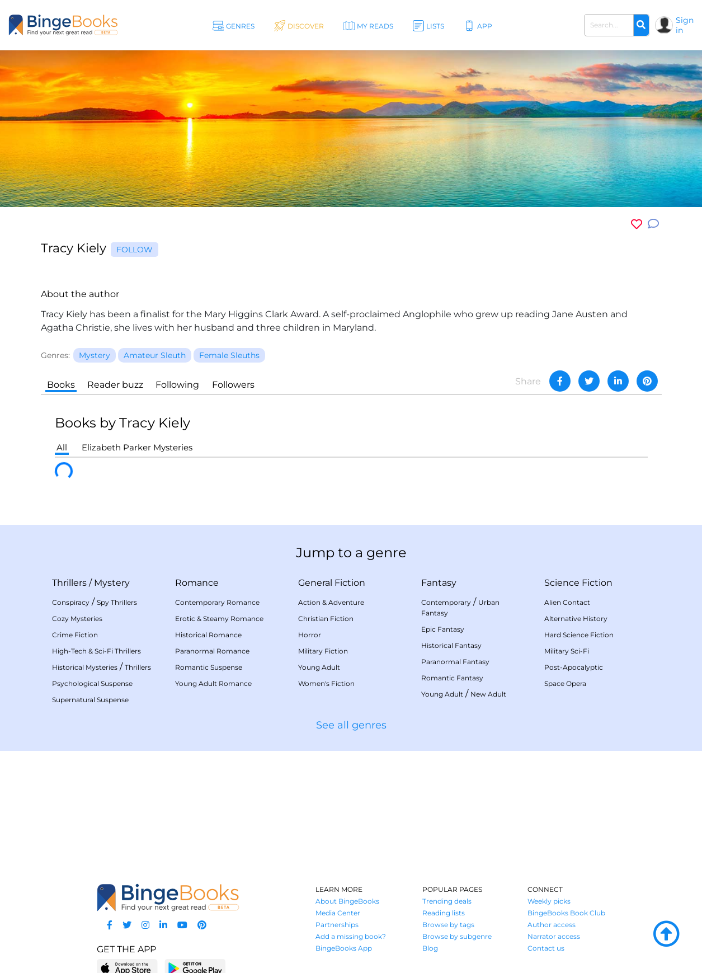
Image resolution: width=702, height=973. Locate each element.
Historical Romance (208, 635)
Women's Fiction (326, 683)
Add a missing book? (350, 936)
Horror (309, 635)
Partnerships (337, 924)
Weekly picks (549, 901)
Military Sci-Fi (566, 651)
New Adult (488, 694)
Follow (134, 250)
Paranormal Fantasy (455, 661)
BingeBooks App (343, 948)
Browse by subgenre (457, 936)
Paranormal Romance (212, 651)
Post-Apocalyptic (573, 667)
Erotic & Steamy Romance (219, 618)
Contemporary (446, 602)
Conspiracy (70, 602)
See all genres (351, 725)
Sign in (685, 25)
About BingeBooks (347, 901)
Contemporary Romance (217, 602)
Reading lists (443, 913)
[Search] (641, 25)
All (61, 447)
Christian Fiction (326, 618)
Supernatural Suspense (90, 699)
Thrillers (69, 582)
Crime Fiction (75, 635)
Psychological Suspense (92, 683)
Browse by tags (448, 924)
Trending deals (447, 901)
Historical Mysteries (84, 667)
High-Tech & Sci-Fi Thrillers (96, 651)
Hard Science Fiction (579, 635)
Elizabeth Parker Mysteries (137, 447)
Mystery (112, 582)
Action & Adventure (331, 602)
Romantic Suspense (208, 667)
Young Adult (319, 667)
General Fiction (331, 582)
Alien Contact (567, 602)
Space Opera (565, 683)
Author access (551, 924)
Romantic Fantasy (452, 678)
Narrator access (553, 936)
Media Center (337, 913)
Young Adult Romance (213, 683)
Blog (430, 948)
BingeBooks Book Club (566, 913)
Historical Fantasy (451, 645)
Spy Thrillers (117, 602)
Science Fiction (578, 582)
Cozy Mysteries (77, 618)
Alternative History (575, 618)
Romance (197, 582)
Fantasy (438, 582)
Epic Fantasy (442, 629)
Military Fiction (323, 651)
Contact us (545, 948)
